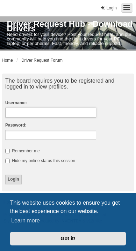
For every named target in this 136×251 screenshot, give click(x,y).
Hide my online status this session (40, 160)
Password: (16, 125)
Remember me (22, 151)
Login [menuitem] (108, 7)
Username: (16, 102)
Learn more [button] (25, 220)
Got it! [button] (67, 238)
